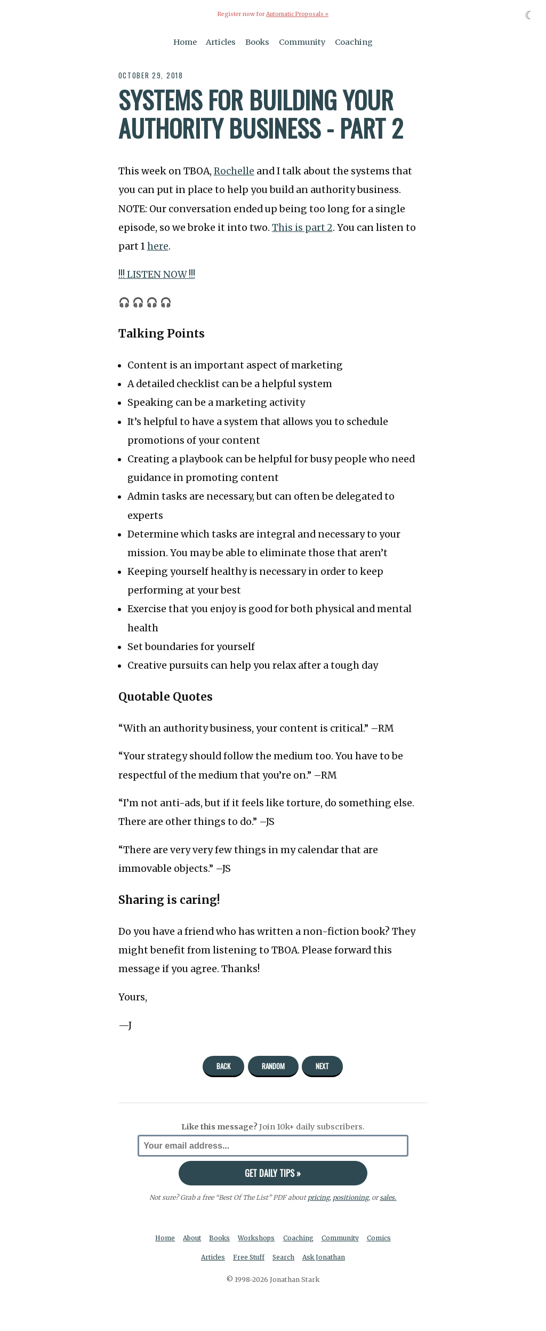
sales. (388, 1197)
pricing (319, 1197)
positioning (350, 1197)
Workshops (257, 1238)
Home (185, 41)
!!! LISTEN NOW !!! (157, 274)
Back (223, 1066)
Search (284, 1257)
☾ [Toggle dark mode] (530, 15)
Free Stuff (248, 1257)
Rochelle (234, 171)
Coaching (354, 41)
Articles (221, 41)
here (157, 246)
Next (322, 1066)
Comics (381, 1238)
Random (273, 1066)
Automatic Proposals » (297, 14)
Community (302, 41)
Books (257, 41)
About (191, 1238)
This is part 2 (302, 227)
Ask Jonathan (325, 1257)
